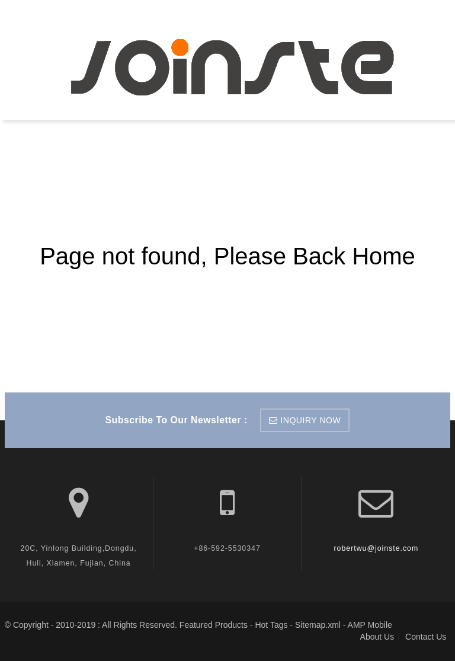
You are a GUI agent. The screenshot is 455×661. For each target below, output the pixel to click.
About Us (377, 636)
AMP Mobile (370, 625)
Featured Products (214, 625)
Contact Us (425, 636)
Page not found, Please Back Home (227, 256)
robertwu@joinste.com (376, 548)
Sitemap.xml (318, 625)
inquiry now (310, 420)
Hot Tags (271, 625)
